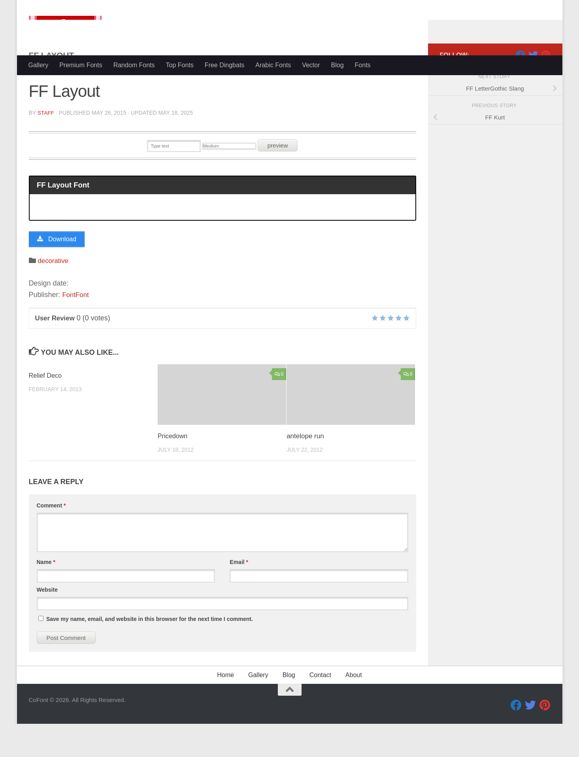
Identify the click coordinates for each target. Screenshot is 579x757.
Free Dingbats (225, 65)
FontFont (76, 328)
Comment (51, 539)
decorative (54, 294)
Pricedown (173, 469)
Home (225, 708)
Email (239, 595)
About (353, 708)
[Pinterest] (546, 86)
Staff (46, 144)
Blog (337, 65)
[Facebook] (520, 86)
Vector (311, 65)
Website (47, 623)
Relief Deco (46, 409)
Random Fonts (134, 65)
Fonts (363, 65)
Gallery (38, 65)
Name (46, 595)
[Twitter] (533, 86)
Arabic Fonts (273, 65)
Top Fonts (180, 65)
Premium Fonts (80, 65)
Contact (320, 708)
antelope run (305, 469)
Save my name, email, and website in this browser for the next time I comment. (149, 652)
